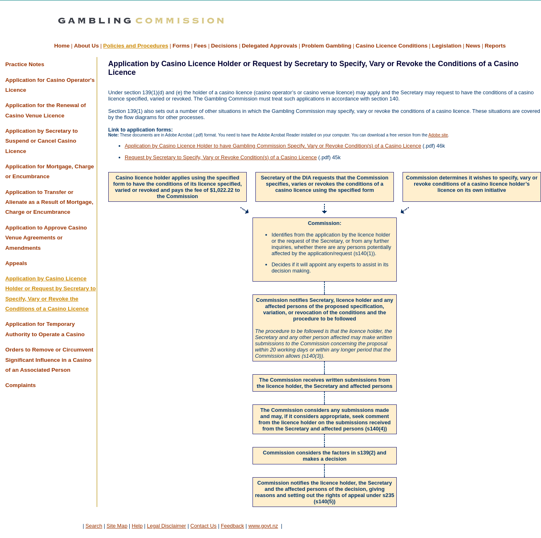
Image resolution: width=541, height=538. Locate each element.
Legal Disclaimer (166, 526)
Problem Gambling (326, 46)
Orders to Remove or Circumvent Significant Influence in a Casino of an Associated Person (49, 360)
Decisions (224, 46)
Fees (200, 46)
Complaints (20, 385)
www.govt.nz (263, 526)
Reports (495, 46)
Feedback (232, 526)
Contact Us (204, 526)
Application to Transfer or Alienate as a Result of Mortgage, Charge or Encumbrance (49, 202)
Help (137, 526)
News (473, 46)
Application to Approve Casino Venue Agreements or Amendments (46, 238)
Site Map (117, 526)
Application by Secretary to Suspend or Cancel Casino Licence (41, 141)
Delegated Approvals (269, 46)
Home (62, 46)
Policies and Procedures (135, 46)
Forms (180, 46)
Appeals (16, 263)
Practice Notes (24, 64)
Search (94, 526)
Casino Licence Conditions (392, 46)
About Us (86, 46)
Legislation (447, 46)
